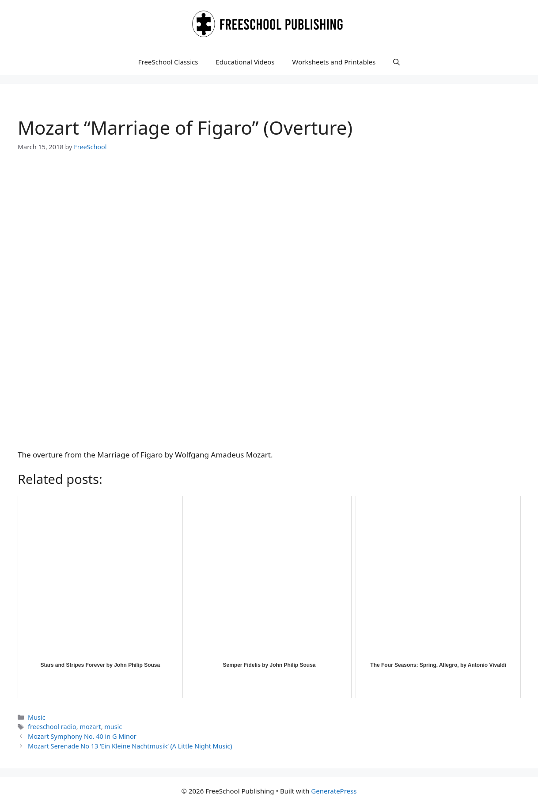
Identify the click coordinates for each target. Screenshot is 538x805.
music (113, 726)
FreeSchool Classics (168, 61)
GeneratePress (333, 790)
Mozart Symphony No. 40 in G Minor (82, 736)
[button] (396, 62)
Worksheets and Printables (334, 61)
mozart (90, 726)
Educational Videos (245, 61)
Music (36, 717)
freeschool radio (52, 726)
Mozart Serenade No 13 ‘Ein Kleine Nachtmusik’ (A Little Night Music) (130, 746)
